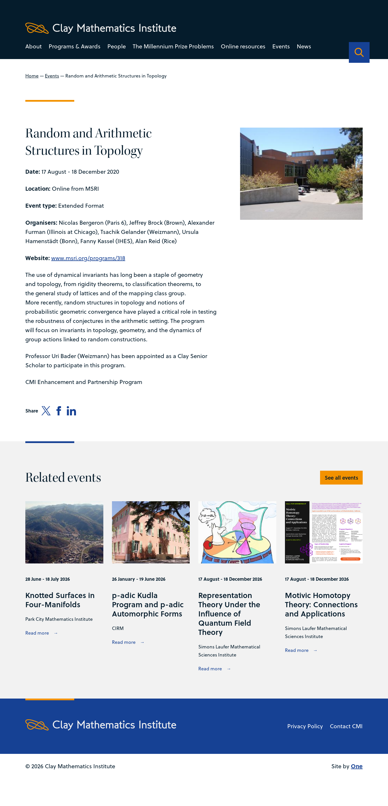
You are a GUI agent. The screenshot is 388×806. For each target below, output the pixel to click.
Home (32, 76)
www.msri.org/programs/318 (88, 258)
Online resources (243, 46)
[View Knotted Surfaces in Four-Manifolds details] (64, 587)
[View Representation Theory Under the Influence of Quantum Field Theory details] (237, 587)
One (357, 766)
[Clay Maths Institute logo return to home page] (100, 28)
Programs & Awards (74, 46)
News (304, 46)
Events (281, 46)
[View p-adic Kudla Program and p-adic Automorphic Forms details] (151, 587)
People (116, 46)
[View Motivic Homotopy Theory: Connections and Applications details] (323, 587)
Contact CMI (346, 726)
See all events (341, 477)
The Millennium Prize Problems (173, 46)
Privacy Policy (305, 726)
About (33, 46)
